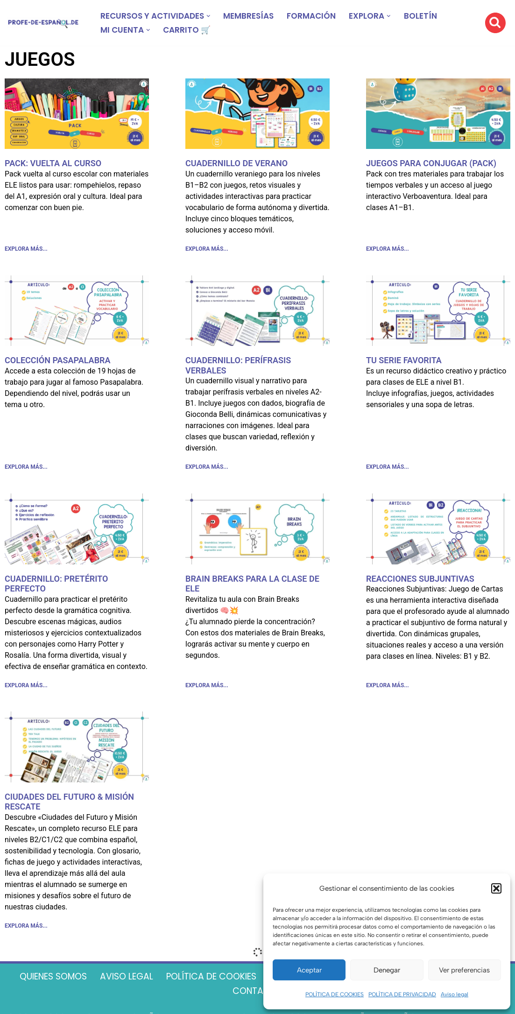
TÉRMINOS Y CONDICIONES (224, 997)
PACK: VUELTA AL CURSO (53, 163)
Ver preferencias (464, 970)
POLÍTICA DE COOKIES (334, 994)
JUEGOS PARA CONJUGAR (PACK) (431, 163)
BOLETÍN (436, 16)
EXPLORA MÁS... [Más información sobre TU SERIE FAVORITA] (387, 469)
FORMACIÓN (322, 16)
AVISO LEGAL (182, 981)
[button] (496, 888)
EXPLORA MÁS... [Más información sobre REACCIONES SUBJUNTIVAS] (387, 688)
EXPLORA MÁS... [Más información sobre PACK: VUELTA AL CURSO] (26, 249)
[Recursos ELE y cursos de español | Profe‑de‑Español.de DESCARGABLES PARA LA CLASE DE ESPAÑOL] (43, 23)
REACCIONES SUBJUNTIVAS (420, 580)
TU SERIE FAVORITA (404, 361)
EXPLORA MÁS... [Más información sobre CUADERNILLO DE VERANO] (206, 249)
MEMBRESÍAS (256, 16)
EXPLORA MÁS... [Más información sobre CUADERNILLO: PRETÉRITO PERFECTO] (26, 688)
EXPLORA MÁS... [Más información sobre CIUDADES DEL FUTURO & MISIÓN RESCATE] (26, 930)
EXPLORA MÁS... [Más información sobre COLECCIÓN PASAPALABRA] (26, 469)
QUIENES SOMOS (103, 981)
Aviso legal (454, 994)
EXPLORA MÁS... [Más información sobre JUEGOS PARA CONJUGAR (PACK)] (387, 249)
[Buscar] (495, 23)
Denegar (387, 970)
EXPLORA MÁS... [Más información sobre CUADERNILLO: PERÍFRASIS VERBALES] (206, 469)
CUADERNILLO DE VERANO (236, 163)
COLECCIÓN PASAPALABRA (58, 361)
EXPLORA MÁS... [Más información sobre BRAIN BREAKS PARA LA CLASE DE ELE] (206, 688)
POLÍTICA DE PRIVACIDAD (402, 994)
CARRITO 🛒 (190, 30)
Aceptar (309, 970)
